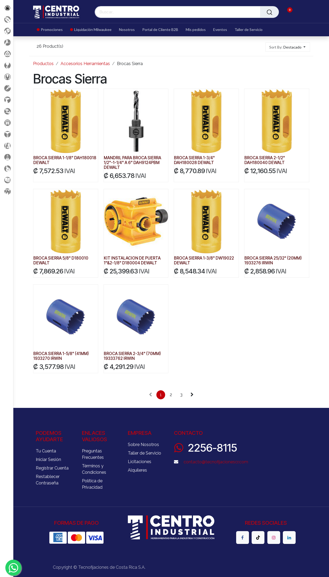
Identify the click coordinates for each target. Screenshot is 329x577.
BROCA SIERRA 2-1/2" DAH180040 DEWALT (264, 160)
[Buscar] (269, 12)
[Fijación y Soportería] (6, 134)
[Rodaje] (6, 168)
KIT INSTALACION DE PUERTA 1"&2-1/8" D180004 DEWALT (132, 260)
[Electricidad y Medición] (6, 122)
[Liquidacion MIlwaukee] (6, 31)
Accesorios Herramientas (85, 63)
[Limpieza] (6, 145)
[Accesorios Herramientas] (6, 53)
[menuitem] (51, 29)
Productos (43, 63)
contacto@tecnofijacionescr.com (216, 461)
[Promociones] (6, 19)
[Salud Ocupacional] (6, 111)
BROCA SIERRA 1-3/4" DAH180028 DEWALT (194, 160)
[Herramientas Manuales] (6, 76)
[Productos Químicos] (6, 157)
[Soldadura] (6, 180)
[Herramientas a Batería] (6, 99)
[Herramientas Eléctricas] (6, 88)
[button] (288, 47)
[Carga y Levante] (6, 65)
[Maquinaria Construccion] (6, 191)
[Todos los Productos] (6, 8)
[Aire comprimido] (6, 42)
